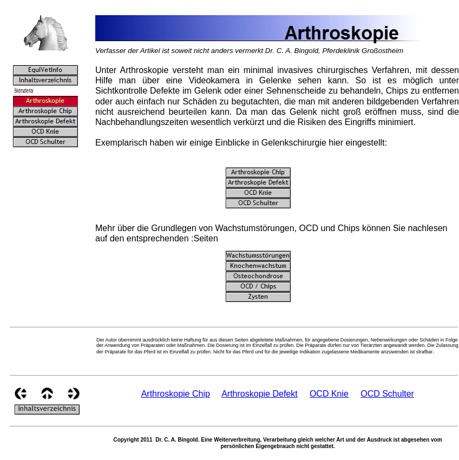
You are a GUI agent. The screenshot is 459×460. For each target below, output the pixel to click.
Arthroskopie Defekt (259, 393)
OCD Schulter (387, 393)
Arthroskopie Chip (175, 393)
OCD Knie (329, 393)
